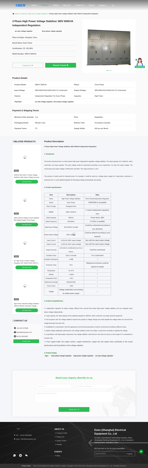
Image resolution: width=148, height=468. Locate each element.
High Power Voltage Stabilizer (37, 14)
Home (34, 5)
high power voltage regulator (83, 356)
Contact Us (79, 5)
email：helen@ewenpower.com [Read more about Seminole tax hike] (25, 439)
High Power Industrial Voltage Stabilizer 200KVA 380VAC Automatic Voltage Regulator (26, 306)
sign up (129, 454)
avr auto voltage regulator (104, 356)
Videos (56, 5)
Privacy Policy (26, 466)
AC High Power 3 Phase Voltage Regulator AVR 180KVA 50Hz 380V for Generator (26, 263)
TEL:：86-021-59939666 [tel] (23, 435)
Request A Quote (60, 65)
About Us (67, 5)
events (92, 5)
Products (44, 5)
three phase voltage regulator (61, 356)
